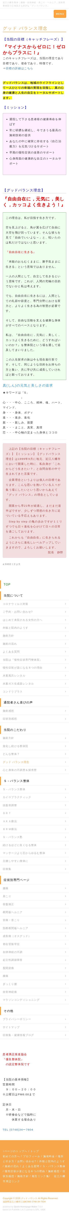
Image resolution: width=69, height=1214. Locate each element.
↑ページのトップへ (15, 1151)
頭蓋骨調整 (10, 805)
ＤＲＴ (7, 813)
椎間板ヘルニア (13, 912)
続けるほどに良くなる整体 (20, 845)
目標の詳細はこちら (19, 68)
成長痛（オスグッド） (17, 936)
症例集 (7, 869)
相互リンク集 (40, 1176)
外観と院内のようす (15, 627)
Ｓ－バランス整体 (14, 789)
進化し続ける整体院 (15, 746)
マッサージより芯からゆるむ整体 (24, 853)
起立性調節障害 (13, 959)
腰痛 (5, 888)
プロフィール (31, 1156)
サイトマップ (11, 1027)
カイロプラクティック (17, 797)
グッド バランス (29, 1198)
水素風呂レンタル (14, 675)
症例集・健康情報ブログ (18, 1035)
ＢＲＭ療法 (10, 829)
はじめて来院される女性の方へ (23, 619)
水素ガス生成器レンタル (18, 683)
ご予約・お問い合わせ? (18, 611)
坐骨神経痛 (10, 991)
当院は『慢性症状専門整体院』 (23, 659)
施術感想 (8, 710)
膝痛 (5, 975)
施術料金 (49, 1156)
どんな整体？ (11, 754)
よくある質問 (11, 651)
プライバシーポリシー (17, 1019)
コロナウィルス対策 (15, 603)
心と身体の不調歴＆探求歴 (20, 769)
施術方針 (8, 635)
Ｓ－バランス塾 (13, 837)
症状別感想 (10, 718)
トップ (34, 1151)
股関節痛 (8, 968)
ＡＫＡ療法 (10, 821)
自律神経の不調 (13, 952)
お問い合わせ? (26, 1161)
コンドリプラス (13, 691)
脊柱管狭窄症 (11, 944)
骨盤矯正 (8, 904)
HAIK (43, 1209)
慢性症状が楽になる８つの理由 (23, 667)
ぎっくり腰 (10, 984)
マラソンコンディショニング (21, 999)
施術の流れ (10, 643)
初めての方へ (11, 1156)
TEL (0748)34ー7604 (18, 1129)
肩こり (7, 896)
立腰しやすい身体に (15, 860)
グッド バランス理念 (16, 762)
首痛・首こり (11, 920)
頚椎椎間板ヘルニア (15, 928)
